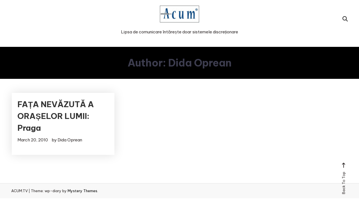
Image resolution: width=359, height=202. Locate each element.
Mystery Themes (82, 191)
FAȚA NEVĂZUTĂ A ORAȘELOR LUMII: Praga (55, 116)
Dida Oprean (69, 140)
